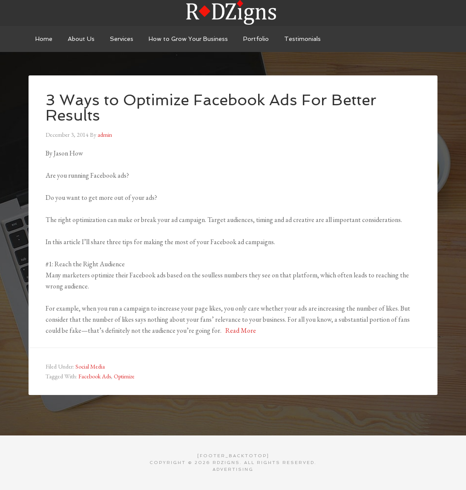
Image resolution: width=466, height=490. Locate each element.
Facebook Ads (94, 376)
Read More (240, 330)
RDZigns (233, 13)
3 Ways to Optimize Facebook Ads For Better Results (211, 107)
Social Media (90, 366)
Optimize (124, 376)
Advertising (233, 469)
